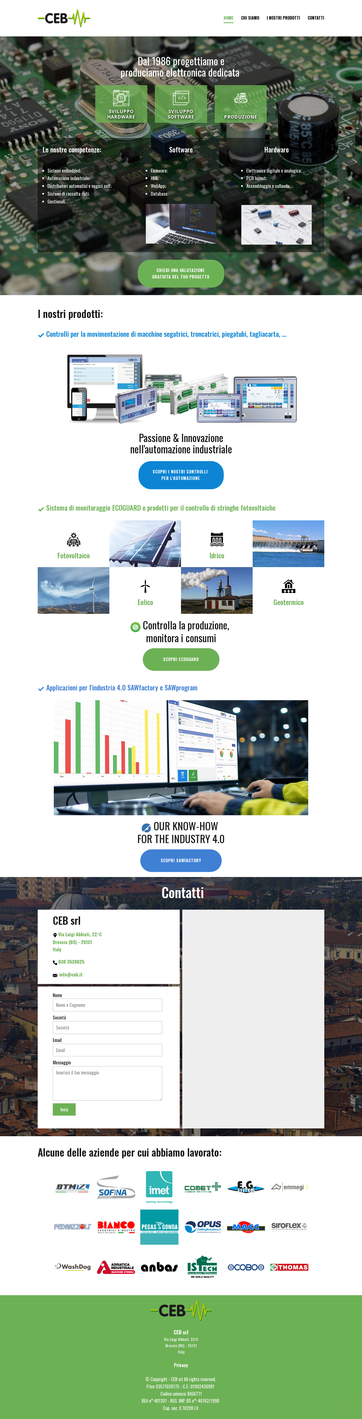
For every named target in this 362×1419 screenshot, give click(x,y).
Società (59, 1017)
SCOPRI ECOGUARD (181, 659)
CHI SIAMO (250, 18)
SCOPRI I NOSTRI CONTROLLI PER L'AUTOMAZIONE (181, 475)
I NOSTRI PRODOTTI (283, 18)
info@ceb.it (70, 974)
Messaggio (62, 1062)
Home (229, 18)
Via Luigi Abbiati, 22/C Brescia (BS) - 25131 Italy (78, 942)
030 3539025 (71, 961)
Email (57, 1040)
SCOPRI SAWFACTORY (181, 860)
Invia (64, 1109)
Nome (57, 995)
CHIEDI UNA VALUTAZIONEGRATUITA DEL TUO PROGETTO (180, 273)
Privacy (181, 1365)
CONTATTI (316, 18)
